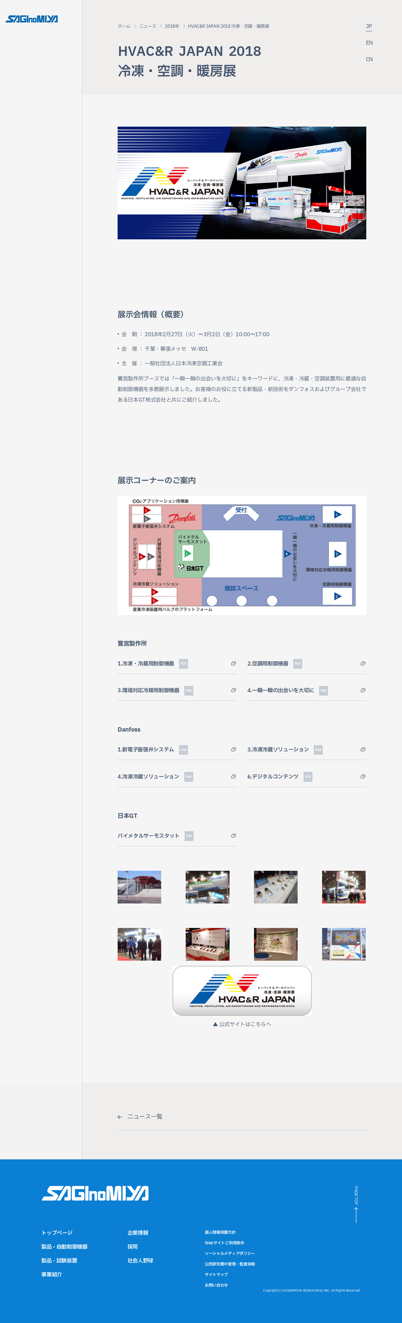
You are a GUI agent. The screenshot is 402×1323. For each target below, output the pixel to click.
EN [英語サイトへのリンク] (369, 43)
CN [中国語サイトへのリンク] (369, 60)
